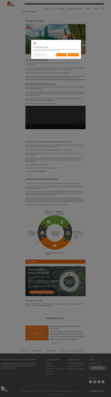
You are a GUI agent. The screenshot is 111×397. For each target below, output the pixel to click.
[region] (56, 49)
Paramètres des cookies (39, 54)
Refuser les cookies (61, 54)
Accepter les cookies (73, 54)
